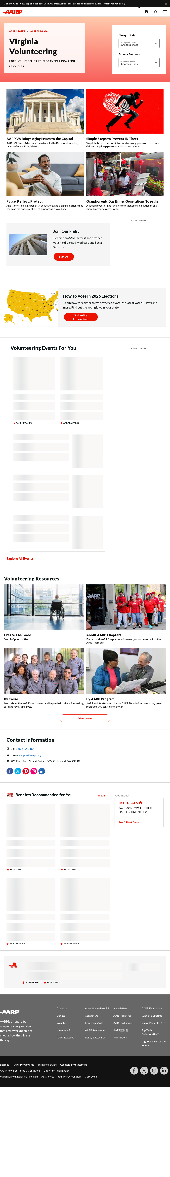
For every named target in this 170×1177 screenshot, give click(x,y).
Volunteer (62, 1022)
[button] (155, 11)
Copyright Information (56, 1070)
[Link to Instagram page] (154, 1071)
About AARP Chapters (103, 635)
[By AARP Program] (126, 678)
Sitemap (4, 1064)
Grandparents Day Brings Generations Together (123, 201)
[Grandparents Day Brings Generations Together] (125, 181)
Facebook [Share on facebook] (9, 771)
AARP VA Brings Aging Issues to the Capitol (39, 139)
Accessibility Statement (73, 1064)
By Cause (11, 699)
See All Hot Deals (129, 822)
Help (146, 11)
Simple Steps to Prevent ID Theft (112, 139)
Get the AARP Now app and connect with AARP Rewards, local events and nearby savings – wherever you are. (63, 3)
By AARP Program (100, 699)
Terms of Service (47, 1064)
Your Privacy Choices (69, 1076)
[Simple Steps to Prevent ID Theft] (125, 118)
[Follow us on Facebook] (134, 1071)
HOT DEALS (128, 803)
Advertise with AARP (97, 1008)
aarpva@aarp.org (30, 755)
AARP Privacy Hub (23, 1064)
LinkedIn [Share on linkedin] (41, 771)
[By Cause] (44, 678)
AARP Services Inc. (95, 1030)
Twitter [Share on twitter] (17, 771)
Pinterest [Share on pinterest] (25, 771)
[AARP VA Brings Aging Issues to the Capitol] (45, 118)
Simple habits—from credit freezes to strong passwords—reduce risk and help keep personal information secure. (122, 144)
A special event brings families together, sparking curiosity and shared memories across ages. (121, 207)
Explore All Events (20, 558)
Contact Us (91, 1015)
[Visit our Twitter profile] (144, 1071)
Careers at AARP (94, 1022)
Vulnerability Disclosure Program (19, 1076)
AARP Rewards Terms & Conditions (20, 1070)
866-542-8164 (25, 748)
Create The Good (17, 635)
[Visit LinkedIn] (164, 1071)
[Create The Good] (44, 612)
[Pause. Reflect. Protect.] (45, 181)
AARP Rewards (65, 1037)
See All (101, 795)
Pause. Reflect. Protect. (24, 201)
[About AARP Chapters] (126, 614)
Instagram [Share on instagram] (33, 771)
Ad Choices (47, 1076)
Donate (61, 1015)
